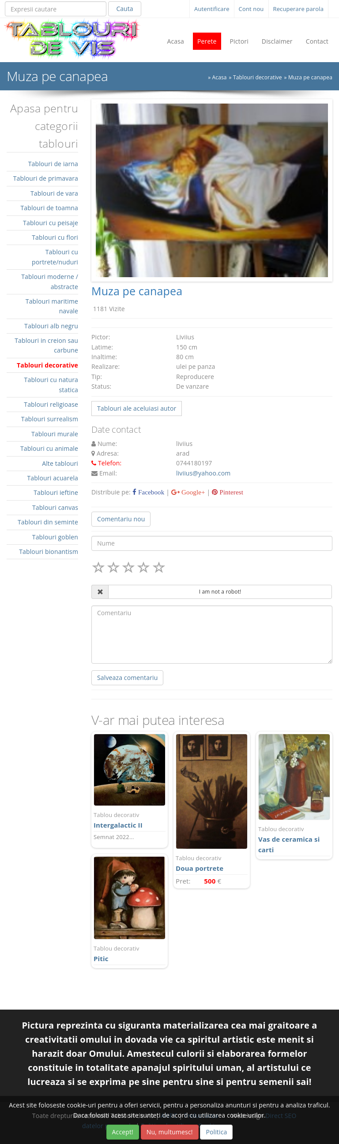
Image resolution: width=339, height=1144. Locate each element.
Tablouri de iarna (53, 164)
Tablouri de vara (54, 193)
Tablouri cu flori (55, 237)
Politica (216, 1132)
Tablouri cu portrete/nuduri (55, 257)
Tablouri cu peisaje (50, 223)
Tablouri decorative (257, 77)
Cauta (124, 8)
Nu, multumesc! (170, 1132)
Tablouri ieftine (56, 492)
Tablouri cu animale (49, 448)
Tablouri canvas (55, 507)
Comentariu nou (121, 519)
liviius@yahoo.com (203, 473)
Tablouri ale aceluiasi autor (136, 408)
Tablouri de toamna (49, 208)
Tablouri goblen (55, 537)
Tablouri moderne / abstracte (49, 281)
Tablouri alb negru (51, 326)
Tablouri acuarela (52, 478)
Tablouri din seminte (48, 522)
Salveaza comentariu (127, 677)
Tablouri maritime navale (52, 306)
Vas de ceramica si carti (294, 839)
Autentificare (212, 9)
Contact (317, 41)
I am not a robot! (220, 591)
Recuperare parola (298, 9)
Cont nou (251, 9)
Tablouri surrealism (49, 419)
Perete (207, 41)
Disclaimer (277, 41)
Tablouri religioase (51, 404)
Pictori (239, 41)
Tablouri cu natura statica (51, 384)
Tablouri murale (54, 434)
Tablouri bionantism (48, 551)
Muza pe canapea (310, 77)
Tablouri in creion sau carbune (46, 345)
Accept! (122, 1132)
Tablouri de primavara (45, 178)
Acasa (175, 41)
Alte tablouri (60, 463)
